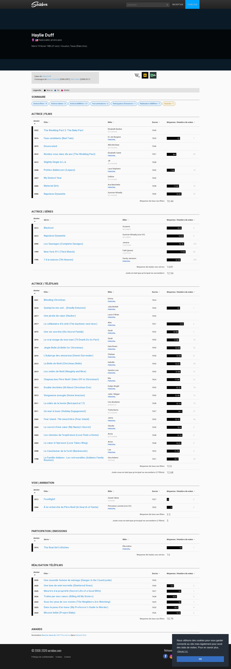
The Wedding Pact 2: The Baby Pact (63, 130)
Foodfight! (49, 499)
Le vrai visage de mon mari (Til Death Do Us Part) (71, 339)
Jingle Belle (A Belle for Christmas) (63, 347)
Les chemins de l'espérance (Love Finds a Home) (71, 435)
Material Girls (51, 186)
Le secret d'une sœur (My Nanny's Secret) (67, 427)
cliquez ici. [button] (182, 651)
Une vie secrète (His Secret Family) (64, 332)
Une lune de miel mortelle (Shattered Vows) (68, 585)
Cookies (59, 657)
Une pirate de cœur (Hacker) (60, 316)
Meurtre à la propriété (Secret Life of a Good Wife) (72, 591)
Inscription (177, 4)
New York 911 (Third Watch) (59, 252)
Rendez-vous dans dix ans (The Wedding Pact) (69, 154)
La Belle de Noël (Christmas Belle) (63, 363)
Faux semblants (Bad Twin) (59, 138)
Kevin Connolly (53, 79)
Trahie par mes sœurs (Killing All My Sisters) (68, 596)
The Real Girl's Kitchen (56, 547)
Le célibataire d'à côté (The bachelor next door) (70, 324)
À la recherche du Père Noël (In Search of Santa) (71, 507)
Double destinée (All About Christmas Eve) (67, 387)
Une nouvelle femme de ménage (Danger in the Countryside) (78, 580)
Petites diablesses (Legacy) (59, 170)
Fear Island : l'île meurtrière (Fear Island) (66, 419)
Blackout (48, 228)
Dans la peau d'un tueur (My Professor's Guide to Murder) (76, 607)
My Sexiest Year (53, 178)
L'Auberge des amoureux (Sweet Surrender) (68, 355)
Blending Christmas (54, 300)
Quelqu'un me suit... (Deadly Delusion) (65, 308)
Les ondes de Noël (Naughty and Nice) (65, 371)
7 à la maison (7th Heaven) (58, 259)
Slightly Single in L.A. (55, 162)
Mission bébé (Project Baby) (59, 612)
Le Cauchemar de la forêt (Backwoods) (66, 451)
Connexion (192, 4)
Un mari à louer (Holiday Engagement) (65, 411)
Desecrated (50, 146)
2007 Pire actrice (56, 635)
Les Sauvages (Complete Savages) (63, 244)
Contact (67, 657)
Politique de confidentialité (42, 657)
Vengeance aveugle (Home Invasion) (64, 395)
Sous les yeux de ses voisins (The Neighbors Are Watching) (77, 602)
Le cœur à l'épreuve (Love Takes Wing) (66, 443)
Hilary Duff (46, 76)
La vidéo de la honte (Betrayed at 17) (64, 403)
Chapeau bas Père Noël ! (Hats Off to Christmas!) (71, 379)
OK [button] (200, 659)
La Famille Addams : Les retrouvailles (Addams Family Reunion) (74, 458)
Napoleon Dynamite (54, 194)
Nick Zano (75, 79)
